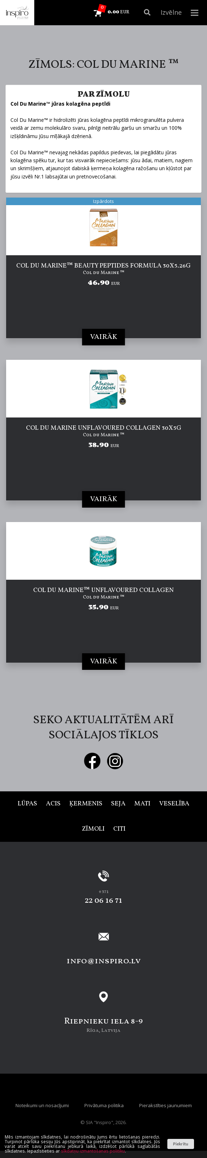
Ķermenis (85, 803)
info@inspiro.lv (104, 961)
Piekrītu (180, 1143)
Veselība (174, 803)
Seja (118, 803)
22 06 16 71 (103, 900)
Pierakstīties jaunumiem (165, 1105)
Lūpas (27, 803)
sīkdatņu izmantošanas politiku (93, 1151)
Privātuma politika (104, 1105)
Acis (53, 803)
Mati (142, 803)
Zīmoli (93, 829)
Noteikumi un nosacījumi (42, 1105)
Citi (119, 829)
